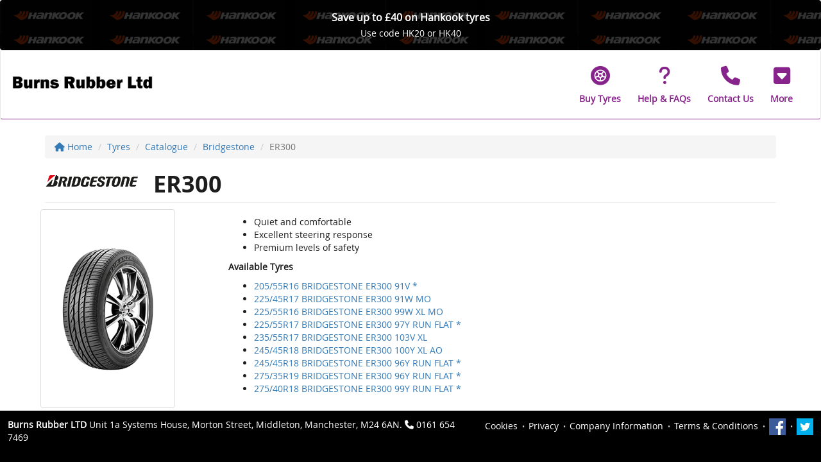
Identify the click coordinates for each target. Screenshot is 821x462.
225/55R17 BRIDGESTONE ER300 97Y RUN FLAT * (357, 324)
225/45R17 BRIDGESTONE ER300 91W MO (342, 299)
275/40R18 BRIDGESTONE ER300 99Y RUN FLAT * (357, 388)
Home (73, 147)
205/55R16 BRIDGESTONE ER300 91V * (336, 286)
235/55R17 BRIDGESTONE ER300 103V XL (340, 337)
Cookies (501, 426)
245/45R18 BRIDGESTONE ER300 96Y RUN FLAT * (357, 363)
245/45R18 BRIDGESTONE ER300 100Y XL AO (348, 350)
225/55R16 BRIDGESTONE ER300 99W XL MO (348, 311)
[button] (781, 85)
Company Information (616, 426)
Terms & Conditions (716, 426)
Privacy (544, 426)
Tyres (118, 147)
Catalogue (166, 147)
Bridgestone (229, 147)
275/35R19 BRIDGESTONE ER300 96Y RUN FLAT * (357, 376)
